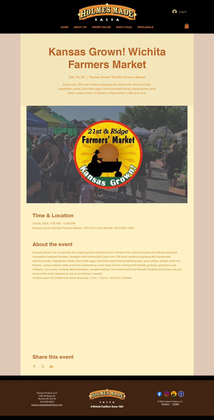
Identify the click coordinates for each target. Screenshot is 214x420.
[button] (124, 27)
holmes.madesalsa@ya (42, 405)
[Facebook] (159, 394)
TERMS (175, 404)
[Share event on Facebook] (34, 366)
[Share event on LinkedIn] (51, 366)
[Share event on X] (43, 366)
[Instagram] (167, 394)
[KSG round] (174, 394)
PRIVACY (166, 404)
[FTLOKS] (181, 394)
